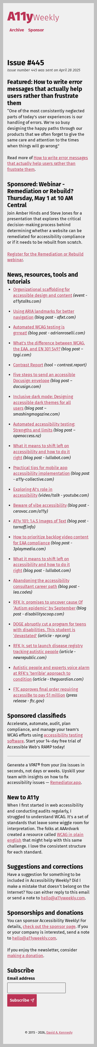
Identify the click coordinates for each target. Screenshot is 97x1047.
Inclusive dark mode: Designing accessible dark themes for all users (43, 402)
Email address (21, 978)
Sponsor (36, 30)
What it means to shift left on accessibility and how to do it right (41, 451)
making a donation (25, 955)
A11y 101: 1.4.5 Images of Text (39, 521)
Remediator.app (65, 782)
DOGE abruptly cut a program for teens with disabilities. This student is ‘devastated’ (49, 630)
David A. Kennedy (59, 1032)
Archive (17, 30)
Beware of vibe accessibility (40, 505)
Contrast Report (28, 364)
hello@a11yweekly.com (63, 898)
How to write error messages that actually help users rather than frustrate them (47, 163)
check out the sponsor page (49, 926)
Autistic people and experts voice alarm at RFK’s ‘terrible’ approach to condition (51, 673)
